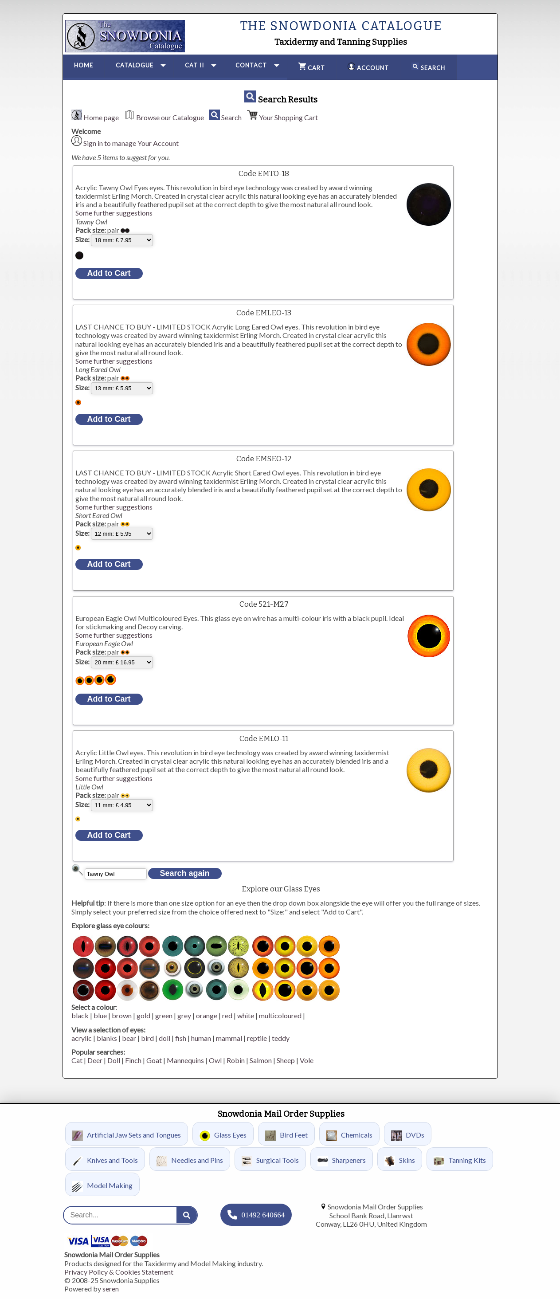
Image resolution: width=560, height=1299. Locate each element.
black (80, 1015)
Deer (94, 1060)
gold (143, 1015)
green (163, 1015)
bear (129, 1038)
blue (100, 1015)
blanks (107, 1038)
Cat (76, 1060)
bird (147, 1038)
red (227, 1015)
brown (122, 1015)
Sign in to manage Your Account (131, 143)
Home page (101, 117)
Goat (154, 1060)
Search (231, 117)
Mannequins (185, 1060)
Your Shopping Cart (288, 117)
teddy (281, 1038)
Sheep (286, 1060)
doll (164, 1038)
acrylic (81, 1038)
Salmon (261, 1060)
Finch (133, 1060)
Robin (236, 1060)
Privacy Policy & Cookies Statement (118, 1272)
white (245, 1015)
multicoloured (280, 1015)
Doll (113, 1060)
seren (110, 1288)
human (201, 1038)
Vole (306, 1060)
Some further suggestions (114, 212)
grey (184, 1015)
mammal (229, 1038)
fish (180, 1038)
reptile (257, 1038)
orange (206, 1015)
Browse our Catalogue (170, 117)
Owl (215, 1060)
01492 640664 (263, 1215)
